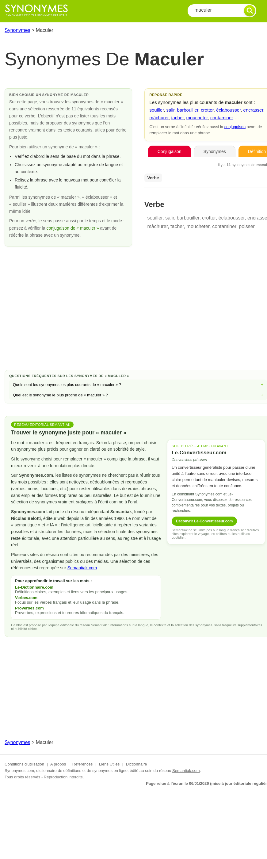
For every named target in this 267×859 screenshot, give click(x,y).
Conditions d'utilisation (24, 764)
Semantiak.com (82, 567)
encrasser (253, 110)
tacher (177, 117)
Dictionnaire (136, 764)
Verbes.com (26, 597)
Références (82, 764)
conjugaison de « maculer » (73, 228)
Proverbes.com (29, 608)
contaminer (221, 117)
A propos (58, 764)
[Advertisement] (138, 316)
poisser (247, 226)
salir (170, 110)
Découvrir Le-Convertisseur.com (204, 521)
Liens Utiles (109, 764)
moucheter (197, 117)
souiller (157, 110)
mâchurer (159, 117)
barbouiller (187, 110)
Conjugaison (169, 151)
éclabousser (228, 110)
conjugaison (235, 126)
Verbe (153, 177)
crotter (207, 110)
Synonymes (17, 30)
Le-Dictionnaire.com (34, 587)
